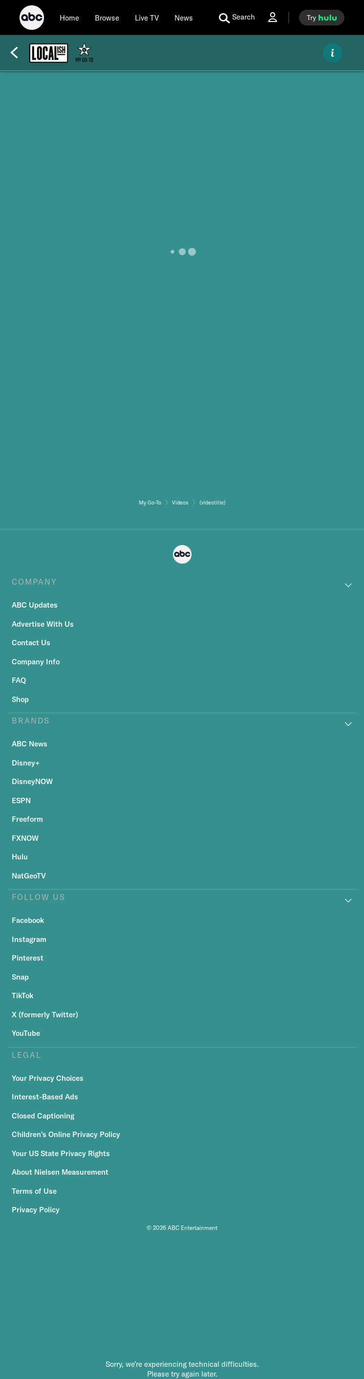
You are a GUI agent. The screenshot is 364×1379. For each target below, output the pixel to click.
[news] (183, 17)
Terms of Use (34, 1191)
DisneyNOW (32, 781)
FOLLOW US (38, 897)
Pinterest (27, 958)
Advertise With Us (43, 624)
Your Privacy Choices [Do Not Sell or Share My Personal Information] (48, 1078)
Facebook (28, 920)
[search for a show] (237, 17)
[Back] (14, 53)
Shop (20, 699)
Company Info (36, 661)
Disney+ (26, 762)
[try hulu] (321, 17)
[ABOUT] (333, 53)
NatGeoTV (29, 875)
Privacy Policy (36, 1209)
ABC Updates (35, 605)
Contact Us (31, 642)
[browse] (107, 17)
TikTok (22, 995)
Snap (20, 977)
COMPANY (34, 581)
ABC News (29, 743)
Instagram (29, 939)
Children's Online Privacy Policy (66, 1134)
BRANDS (31, 720)
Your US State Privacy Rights (61, 1153)
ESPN (21, 800)
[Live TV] (147, 17)
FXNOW (25, 838)
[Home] (69, 17)
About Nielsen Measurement (60, 1172)
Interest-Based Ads (45, 1096)
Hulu (20, 856)
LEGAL (27, 1055)
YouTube (26, 1033)
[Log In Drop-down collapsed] (272, 17)
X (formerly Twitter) (45, 1014)
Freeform (27, 819)
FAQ (19, 680)
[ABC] (32, 19)
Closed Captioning (43, 1115)
